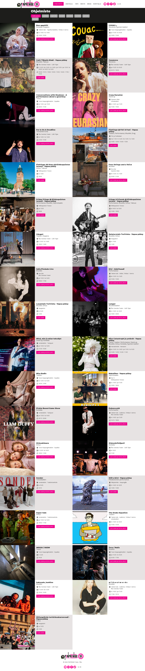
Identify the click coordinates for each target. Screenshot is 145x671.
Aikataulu (69, 4)
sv (118, 4)
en (120, 4)
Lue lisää (41, 77)
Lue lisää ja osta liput (45, 39)
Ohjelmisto (58, 4)
